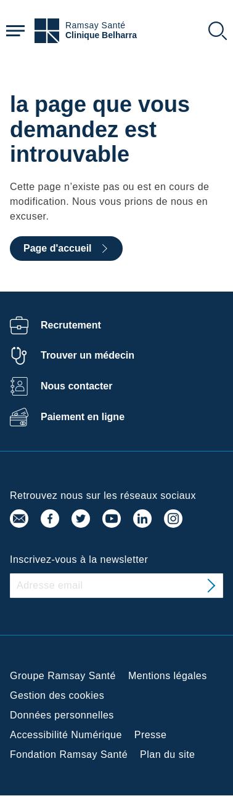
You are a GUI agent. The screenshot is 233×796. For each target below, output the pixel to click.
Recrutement (71, 325)
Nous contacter (76, 386)
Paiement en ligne (83, 417)
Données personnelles (62, 715)
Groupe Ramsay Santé (63, 676)
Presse (150, 735)
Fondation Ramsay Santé (69, 754)
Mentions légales (167, 676)
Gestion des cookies (57, 695)
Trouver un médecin (87, 355)
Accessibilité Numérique (66, 735)
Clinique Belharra (101, 35)
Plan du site (167, 754)
